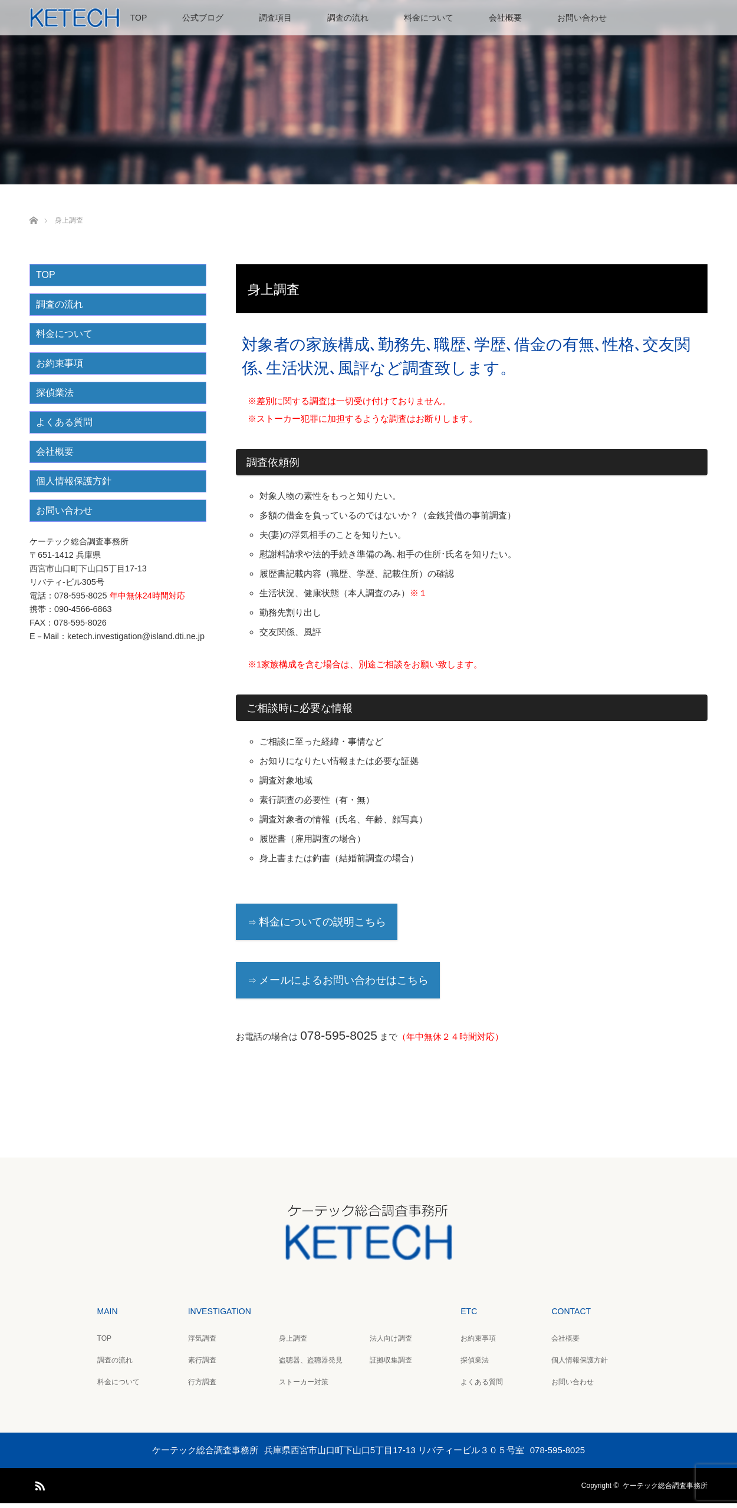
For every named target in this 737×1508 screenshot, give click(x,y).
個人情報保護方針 (73, 486)
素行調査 (202, 1365)
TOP (138, 17)
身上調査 (293, 1343)
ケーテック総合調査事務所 (665, 1490)
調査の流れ (347, 17)
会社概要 (505, 17)
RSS (38, 1488)
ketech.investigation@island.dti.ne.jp (136, 641)
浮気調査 (202, 1343)
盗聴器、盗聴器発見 (311, 1365)
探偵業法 (55, 397)
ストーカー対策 (303, 1387)
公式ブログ (202, 17)
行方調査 (202, 1387)
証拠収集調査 (391, 1365)
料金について (428, 17)
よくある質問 (64, 427)
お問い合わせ (582, 17)
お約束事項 (59, 368)
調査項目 (275, 17)
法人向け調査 (391, 1343)
